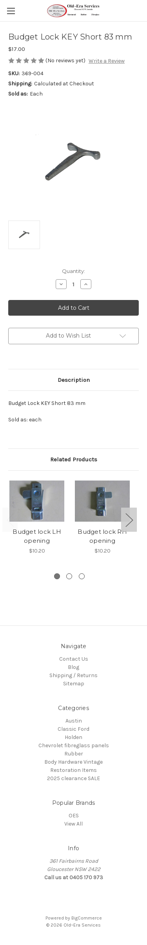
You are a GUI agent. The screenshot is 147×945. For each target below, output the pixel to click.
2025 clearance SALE (73, 778)
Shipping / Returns (73, 675)
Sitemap (73, 683)
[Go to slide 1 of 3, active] (57, 576)
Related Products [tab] (73, 459)
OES (74, 815)
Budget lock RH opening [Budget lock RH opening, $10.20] (102, 536)
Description (74, 379)
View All (73, 823)
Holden (73, 737)
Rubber (73, 753)
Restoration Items (73, 770)
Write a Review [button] (107, 61)
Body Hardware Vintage (73, 762)
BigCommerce (86, 918)
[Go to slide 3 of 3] (82, 576)
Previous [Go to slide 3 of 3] (10, 520)
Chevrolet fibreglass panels (73, 745)
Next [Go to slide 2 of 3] (129, 520)
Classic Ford (73, 729)
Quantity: (73, 271)
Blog (73, 667)
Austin (73, 720)
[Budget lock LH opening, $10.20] (36, 501)
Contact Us (73, 659)
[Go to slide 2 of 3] (69, 576)
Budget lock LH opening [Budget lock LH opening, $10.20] (37, 536)
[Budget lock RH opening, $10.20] (102, 501)
